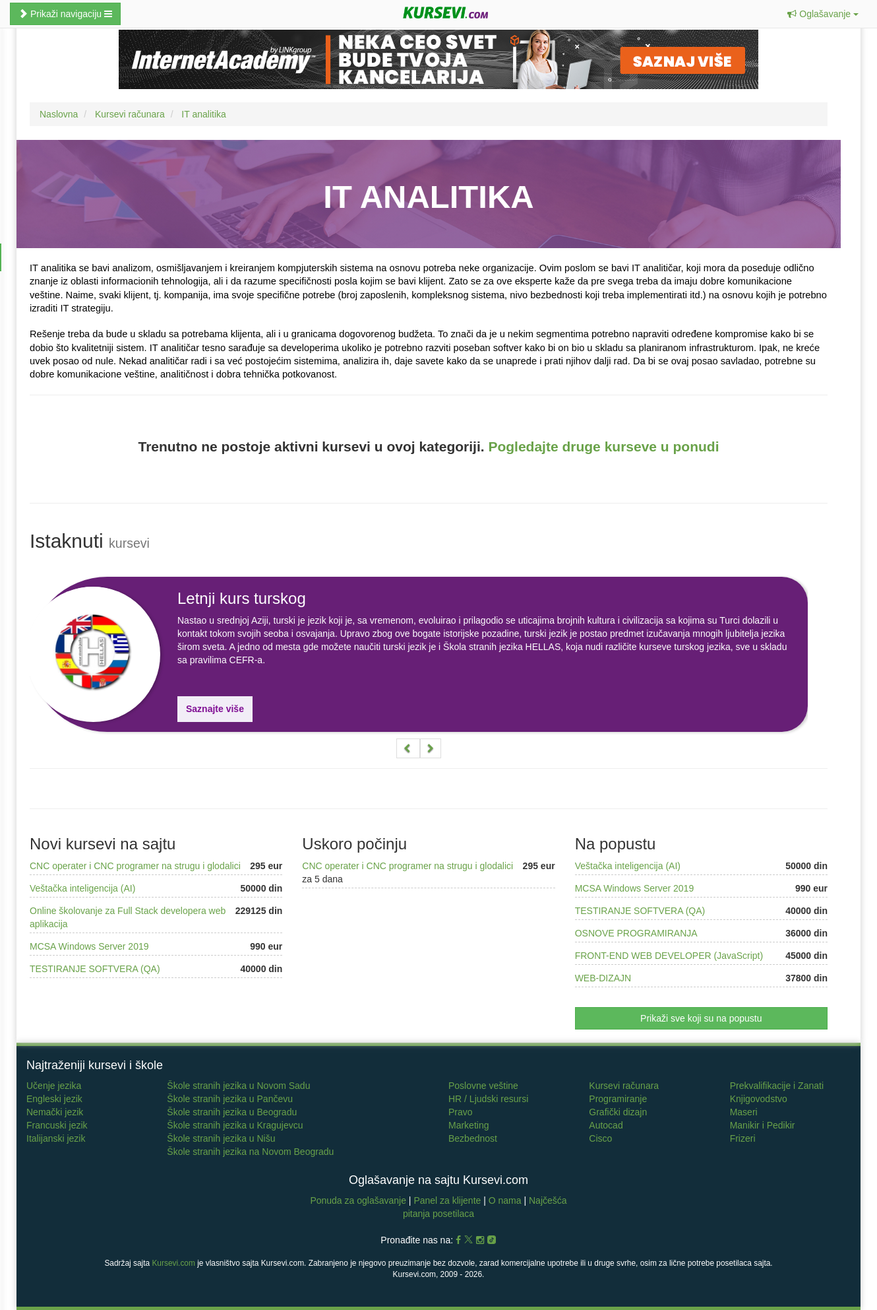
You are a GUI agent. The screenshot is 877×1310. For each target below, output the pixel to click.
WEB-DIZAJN (603, 978)
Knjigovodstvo (758, 1099)
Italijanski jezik (55, 1138)
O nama (505, 1200)
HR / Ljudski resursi (488, 1099)
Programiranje (618, 1099)
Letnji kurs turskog (241, 598)
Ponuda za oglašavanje (359, 1200)
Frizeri (743, 1138)
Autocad (605, 1125)
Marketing (468, 1125)
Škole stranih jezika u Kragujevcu (235, 1125)
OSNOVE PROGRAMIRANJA (636, 933)
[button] (823, 14)
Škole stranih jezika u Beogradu (232, 1112)
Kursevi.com (173, 1263)
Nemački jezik (54, 1112)
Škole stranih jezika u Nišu (221, 1138)
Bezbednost (472, 1138)
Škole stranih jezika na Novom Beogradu (250, 1151)
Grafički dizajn (618, 1112)
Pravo (460, 1112)
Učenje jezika (53, 1085)
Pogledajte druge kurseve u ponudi (603, 446)
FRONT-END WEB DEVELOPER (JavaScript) (669, 955)
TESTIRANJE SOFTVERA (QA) (95, 969)
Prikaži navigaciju (65, 14)
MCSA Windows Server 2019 (89, 946)
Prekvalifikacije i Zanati (777, 1085)
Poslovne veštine (483, 1085)
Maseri (744, 1112)
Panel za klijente (448, 1200)
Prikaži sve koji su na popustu (701, 1018)
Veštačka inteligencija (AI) (82, 888)
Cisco (600, 1138)
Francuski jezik (57, 1125)
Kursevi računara (624, 1085)
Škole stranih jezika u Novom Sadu (238, 1085)
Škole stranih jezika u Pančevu (230, 1099)
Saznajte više (215, 709)
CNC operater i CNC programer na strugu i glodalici (135, 866)
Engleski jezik (54, 1099)
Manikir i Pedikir (762, 1125)
